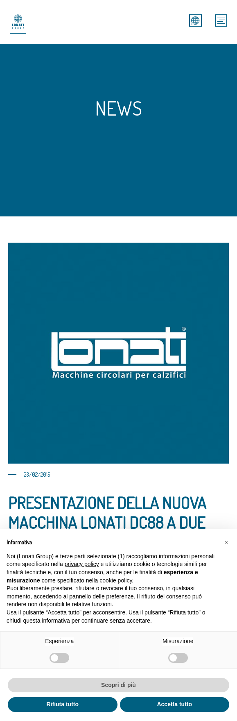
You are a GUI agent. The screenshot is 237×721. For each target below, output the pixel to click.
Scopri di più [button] (118, 685)
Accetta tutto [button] (174, 704)
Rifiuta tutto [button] (62, 704)
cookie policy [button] (115, 580)
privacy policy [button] (82, 564)
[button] (226, 542)
